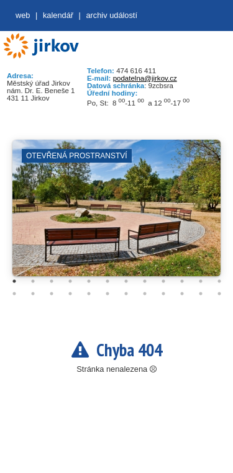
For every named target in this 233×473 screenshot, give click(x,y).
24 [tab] (219, 293)
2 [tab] (33, 281)
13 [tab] (14, 293)
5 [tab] (89, 281)
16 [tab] (70, 293)
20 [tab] (145, 293)
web (23, 15)
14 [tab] (33, 293)
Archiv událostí (111, 15)
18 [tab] (107, 293)
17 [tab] (89, 293)
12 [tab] (219, 281)
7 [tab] (126, 281)
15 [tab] (51, 293)
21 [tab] (163, 293)
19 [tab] (126, 293)
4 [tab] (70, 281)
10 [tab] (182, 281)
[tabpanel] (116, 214)
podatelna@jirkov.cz (145, 78)
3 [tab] (51, 281)
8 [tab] (145, 281)
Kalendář (58, 15)
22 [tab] (182, 293)
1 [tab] (14, 281)
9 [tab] (163, 281)
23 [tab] (200, 293)
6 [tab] (107, 281)
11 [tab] (200, 281)
